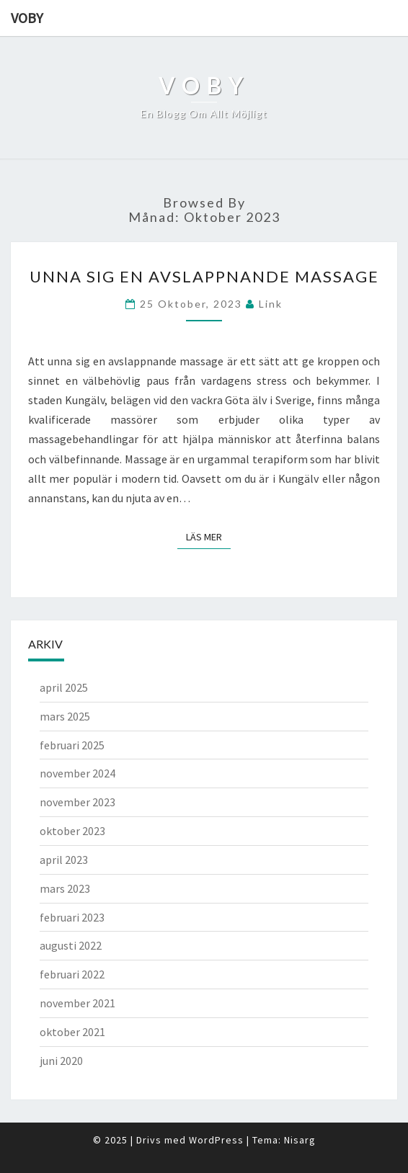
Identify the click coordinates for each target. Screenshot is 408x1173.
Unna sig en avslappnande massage (204, 276)
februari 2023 (72, 917)
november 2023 (77, 802)
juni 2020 (61, 1060)
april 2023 (64, 859)
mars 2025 (65, 716)
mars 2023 (65, 888)
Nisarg (300, 1139)
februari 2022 (72, 974)
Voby (27, 18)
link (271, 304)
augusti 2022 (71, 945)
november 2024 (77, 773)
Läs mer (208, 536)
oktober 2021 (72, 1032)
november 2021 (77, 1003)
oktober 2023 (72, 831)
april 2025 (64, 687)
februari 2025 (72, 745)
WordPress (216, 1139)
